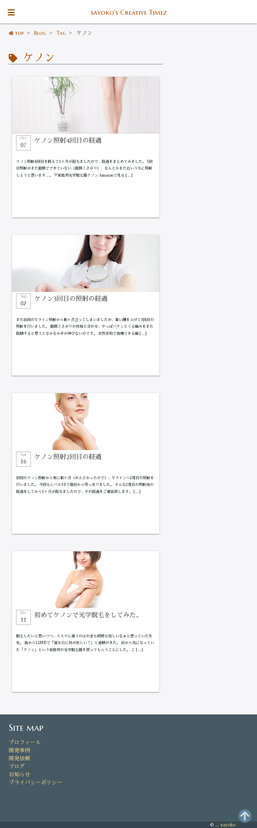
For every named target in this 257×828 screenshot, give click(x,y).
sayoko (228, 825)
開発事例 (19, 750)
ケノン (37, 57)
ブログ (17, 766)
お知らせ (19, 774)
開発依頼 (19, 758)
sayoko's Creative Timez (129, 12)
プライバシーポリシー (35, 782)
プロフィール (25, 742)
